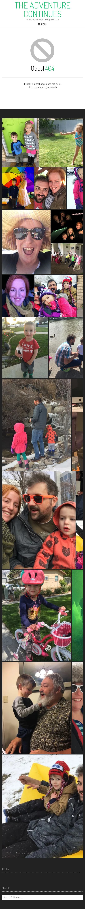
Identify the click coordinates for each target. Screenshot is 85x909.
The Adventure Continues (42, 9)
